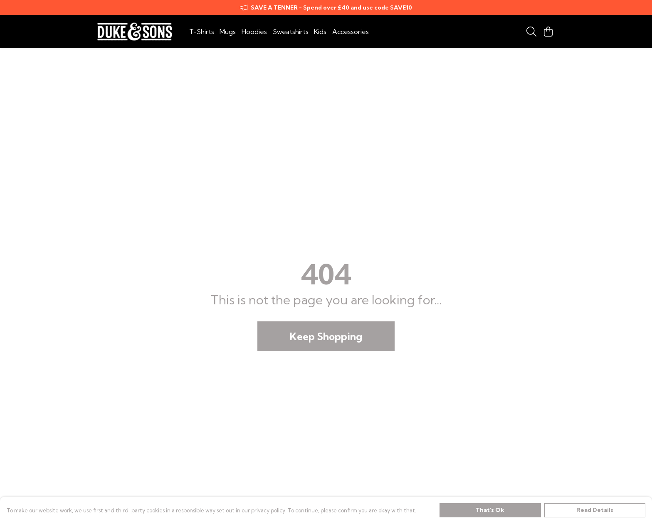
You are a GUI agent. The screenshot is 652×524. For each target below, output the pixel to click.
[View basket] (548, 31)
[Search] (531, 31)
